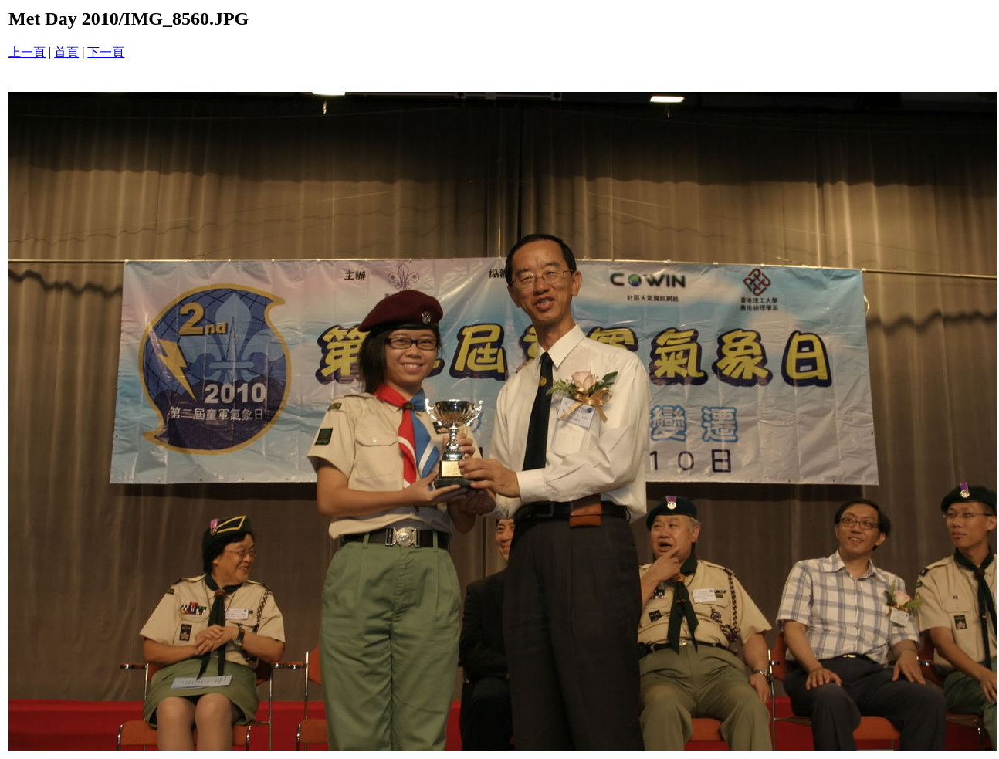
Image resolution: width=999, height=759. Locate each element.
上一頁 (27, 52)
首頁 (66, 52)
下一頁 (105, 52)
